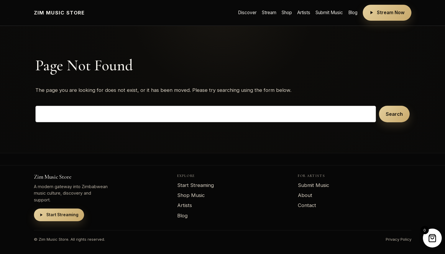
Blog (352, 12)
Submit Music (329, 12)
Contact (307, 205)
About (305, 195)
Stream (269, 12)
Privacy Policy (398, 239)
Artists (303, 12)
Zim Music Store (59, 13)
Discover (247, 12)
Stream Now (387, 12)
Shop (287, 12)
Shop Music (191, 195)
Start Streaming (59, 214)
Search (394, 114)
